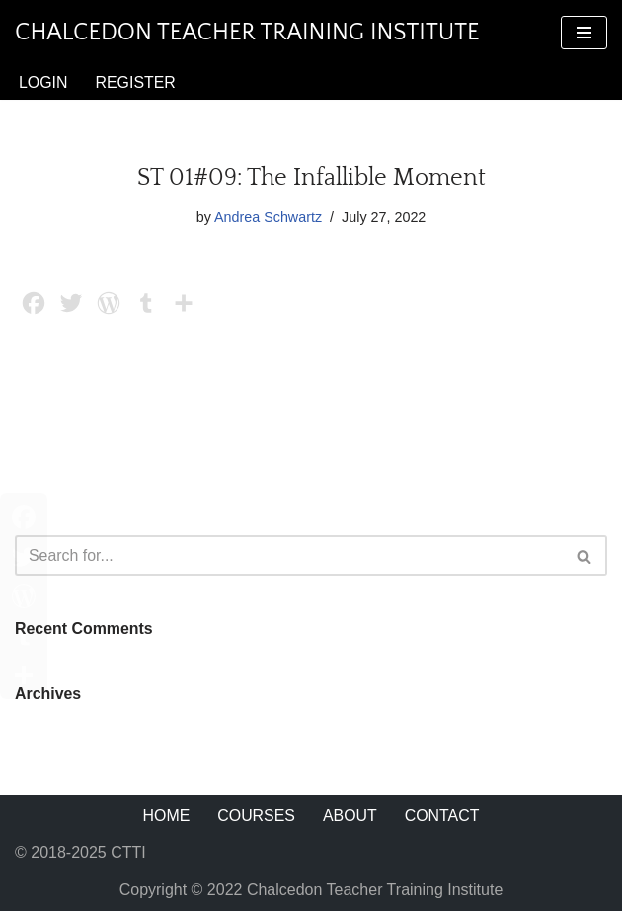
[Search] (289, 555)
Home (166, 816)
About (350, 816)
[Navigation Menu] (584, 32)
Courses (256, 816)
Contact (442, 816)
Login (43, 82)
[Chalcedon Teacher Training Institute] (247, 32)
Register (136, 82)
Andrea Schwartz (268, 217)
